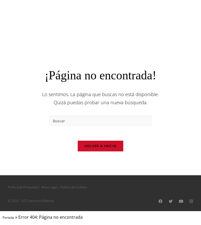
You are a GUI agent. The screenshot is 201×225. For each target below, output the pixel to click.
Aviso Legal (49, 188)
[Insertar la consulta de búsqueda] (100, 121)
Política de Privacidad (23, 188)
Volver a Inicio (101, 147)
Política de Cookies (73, 188)
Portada (8, 219)
